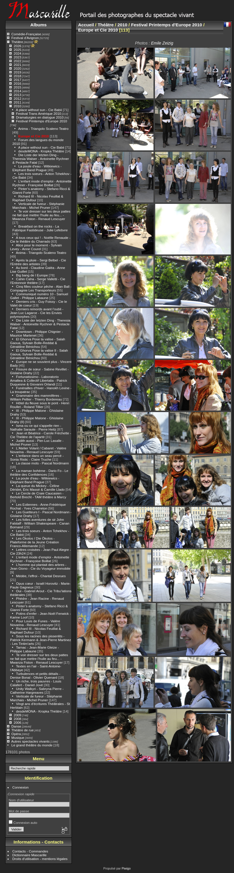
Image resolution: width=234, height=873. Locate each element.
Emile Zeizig (162, 43)
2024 (17, 53)
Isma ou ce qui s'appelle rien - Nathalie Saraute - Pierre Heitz (35, 427)
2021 (17, 65)
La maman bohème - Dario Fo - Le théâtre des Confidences (39, 472)
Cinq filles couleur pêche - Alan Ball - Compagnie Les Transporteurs (41, 288)
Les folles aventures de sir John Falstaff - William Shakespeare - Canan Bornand (39, 523)
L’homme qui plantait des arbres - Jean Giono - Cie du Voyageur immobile (40, 566)
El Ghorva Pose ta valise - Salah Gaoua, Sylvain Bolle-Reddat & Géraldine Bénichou (37, 342)
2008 (17, 719)
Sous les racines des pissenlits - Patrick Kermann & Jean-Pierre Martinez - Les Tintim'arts (40, 639)
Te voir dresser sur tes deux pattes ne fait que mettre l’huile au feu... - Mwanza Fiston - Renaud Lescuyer (41, 215)
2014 (17, 91)
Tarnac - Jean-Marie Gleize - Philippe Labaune (34, 649)
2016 (17, 83)
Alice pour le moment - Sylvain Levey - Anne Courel (36, 247)
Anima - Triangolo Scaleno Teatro (43, 128)
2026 (17, 46)
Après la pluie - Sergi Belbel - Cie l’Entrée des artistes (38, 262)
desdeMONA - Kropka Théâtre (41, 151)
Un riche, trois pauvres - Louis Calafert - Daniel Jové (35, 683)
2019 (17, 72)
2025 (17, 49)
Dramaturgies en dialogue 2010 (39, 117)
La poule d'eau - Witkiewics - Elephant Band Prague (37, 168)
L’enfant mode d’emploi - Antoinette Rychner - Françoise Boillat (42, 183)
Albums (38, 24)
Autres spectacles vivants (30, 741)
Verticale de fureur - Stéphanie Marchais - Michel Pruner (38, 205)
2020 (17, 68)
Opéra (16, 734)
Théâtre (17, 42)
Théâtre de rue (22, 730)
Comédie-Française (26, 34)
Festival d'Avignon (25, 38)
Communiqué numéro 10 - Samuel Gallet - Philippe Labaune (39, 296)
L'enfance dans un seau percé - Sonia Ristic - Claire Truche (37, 457)
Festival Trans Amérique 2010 (38, 113)
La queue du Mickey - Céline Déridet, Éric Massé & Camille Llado (37, 487)
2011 (17, 102)
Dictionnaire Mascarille (29, 855)
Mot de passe (19, 811)
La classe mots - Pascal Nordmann (42, 463)
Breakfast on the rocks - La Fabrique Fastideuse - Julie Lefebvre (40, 228)
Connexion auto (23, 822)
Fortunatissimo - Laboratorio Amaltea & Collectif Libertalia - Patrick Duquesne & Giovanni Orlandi (38, 380)
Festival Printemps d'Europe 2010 (41, 121)
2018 (17, 76)
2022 (17, 61)
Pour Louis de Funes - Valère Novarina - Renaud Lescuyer (35, 623)
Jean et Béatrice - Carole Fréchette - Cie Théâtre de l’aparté (40, 435)
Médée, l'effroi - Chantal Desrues (40, 576)
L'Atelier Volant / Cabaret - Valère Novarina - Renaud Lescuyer (38, 450)
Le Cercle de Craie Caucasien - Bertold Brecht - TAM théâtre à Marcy (38, 495)
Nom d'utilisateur (21, 800)
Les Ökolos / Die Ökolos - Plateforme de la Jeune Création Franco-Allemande (34, 542)
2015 (17, 87)
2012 (17, 98)
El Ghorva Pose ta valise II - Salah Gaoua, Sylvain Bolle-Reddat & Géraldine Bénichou (39, 354)
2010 (17, 106)
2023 (17, 57)
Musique (17, 737)
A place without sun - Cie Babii (39, 110)
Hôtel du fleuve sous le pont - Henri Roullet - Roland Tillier (39, 405)
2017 (17, 80)
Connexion (20, 787)
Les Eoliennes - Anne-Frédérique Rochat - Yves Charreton (38, 506)
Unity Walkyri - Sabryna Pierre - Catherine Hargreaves (37, 690)
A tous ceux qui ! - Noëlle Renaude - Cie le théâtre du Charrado (40, 239)
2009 (17, 715)
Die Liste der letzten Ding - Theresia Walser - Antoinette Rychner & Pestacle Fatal (40, 158)
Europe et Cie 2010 (33, 136)
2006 (17, 722)
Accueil (86, 24)
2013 (17, 95)
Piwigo (126, 868)
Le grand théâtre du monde (31, 745)
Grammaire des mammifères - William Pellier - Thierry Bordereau (36, 397)
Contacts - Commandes (30, 851)
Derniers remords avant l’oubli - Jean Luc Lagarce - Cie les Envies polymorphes (36, 312)
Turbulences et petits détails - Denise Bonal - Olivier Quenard (35, 675)
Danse (16, 726)
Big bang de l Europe (32, 275)
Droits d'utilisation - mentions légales (40, 859)
